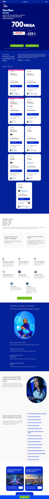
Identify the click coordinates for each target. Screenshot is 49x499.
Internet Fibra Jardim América (35, 435)
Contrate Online (24, 497)
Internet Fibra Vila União (33, 425)
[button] (46, 1)
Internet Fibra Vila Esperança (34, 447)
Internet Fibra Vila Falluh (33, 456)
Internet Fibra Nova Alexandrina (35, 438)
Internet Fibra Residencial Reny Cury (36, 450)
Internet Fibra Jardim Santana (35, 422)
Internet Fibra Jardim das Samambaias (36, 453)
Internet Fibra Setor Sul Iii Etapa (35, 444)
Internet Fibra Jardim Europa (34, 419)
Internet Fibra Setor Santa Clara (35, 428)
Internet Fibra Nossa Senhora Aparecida (37, 413)
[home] (3, 1)
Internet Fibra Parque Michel (34, 441)
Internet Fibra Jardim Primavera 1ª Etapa (36, 432)
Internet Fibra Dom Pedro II (34, 416)
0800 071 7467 (20, 57)
